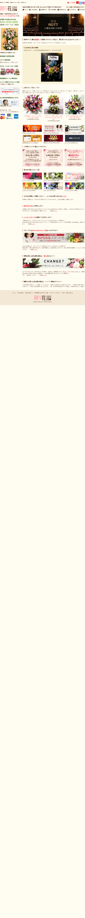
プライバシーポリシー (55, 293)
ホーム (14, 293)
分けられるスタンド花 (39, 230)
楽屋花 (37, 39)
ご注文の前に (20, 293)
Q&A (63, 293)
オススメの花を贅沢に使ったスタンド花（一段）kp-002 (74, 116)
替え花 (46, 256)
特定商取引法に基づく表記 (41, 293)
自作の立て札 (28, 206)
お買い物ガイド (29, 293)
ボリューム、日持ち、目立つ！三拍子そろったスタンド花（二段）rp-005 (53, 117)
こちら (64, 196)
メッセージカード (29, 217)
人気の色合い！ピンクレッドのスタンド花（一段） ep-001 (32, 116)
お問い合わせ (69, 293)
